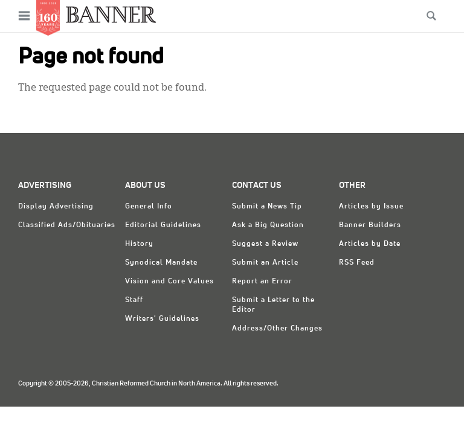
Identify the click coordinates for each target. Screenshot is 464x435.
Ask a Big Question (268, 225)
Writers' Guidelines (162, 319)
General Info (148, 206)
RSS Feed (357, 262)
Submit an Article (265, 262)
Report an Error (262, 281)
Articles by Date (370, 244)
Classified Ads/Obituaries (66, 225)
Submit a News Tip (267, 206)
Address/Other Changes (277, 328)
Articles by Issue (371, 206)
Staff (134, 300)
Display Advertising (56, 206)
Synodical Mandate (161, 262)
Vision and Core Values (169, 281)
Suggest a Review (265, 244)
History (139, 244)
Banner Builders (370, 225)
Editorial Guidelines (163, 225)
